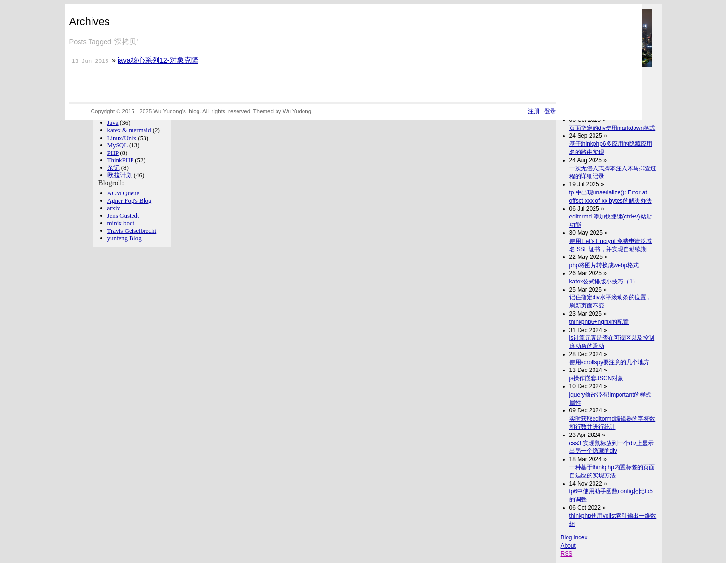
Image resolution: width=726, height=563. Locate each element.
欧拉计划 (119, 175)
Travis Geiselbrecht (132, 230)
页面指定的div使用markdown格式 (612, 128)
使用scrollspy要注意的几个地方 (609, 362)
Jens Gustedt (123, 215)
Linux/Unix (122, 137)
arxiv (113, 208)
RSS (567, 553)
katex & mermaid (129, 130)
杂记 (113, 167)
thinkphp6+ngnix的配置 (599, 322)
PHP (113, 152)
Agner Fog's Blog (129, 200)
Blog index (574, 537)
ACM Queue (123, 193)
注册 (534, 111)
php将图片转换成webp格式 (604, 265)
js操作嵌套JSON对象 (596, 378)
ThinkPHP (120, 160)
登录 (550, 111)
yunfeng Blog (124, 238)
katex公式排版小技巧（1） (603, 281)
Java (113, 122)
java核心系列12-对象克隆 (158, 60)
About (568, 545)
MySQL (117, 145)
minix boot (121, 223)
